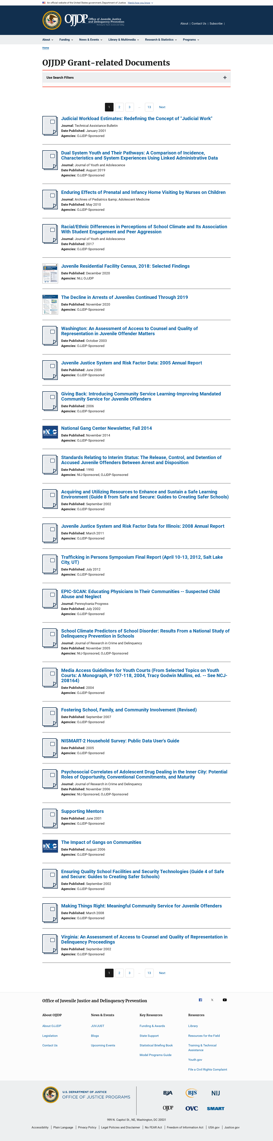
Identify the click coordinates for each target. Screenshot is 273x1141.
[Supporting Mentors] (50, 827)
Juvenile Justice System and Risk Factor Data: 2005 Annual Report (131, 363)
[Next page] (164, 107)
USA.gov (213, 1127)
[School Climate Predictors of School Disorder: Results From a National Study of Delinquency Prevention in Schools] (50, 647)
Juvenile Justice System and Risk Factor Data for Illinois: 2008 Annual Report (142, 526)
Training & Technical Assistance (202, 1047)
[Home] (94, 20)
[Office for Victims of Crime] (192, 1111)
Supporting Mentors (82, 811)
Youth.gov (195, 1060)
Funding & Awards (152, 1026)
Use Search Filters (60, 77)
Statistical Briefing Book (156, 1045)
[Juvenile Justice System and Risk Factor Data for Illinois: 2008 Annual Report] (50, 542)
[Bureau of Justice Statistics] (192, 1098)
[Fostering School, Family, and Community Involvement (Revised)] (50, 726)
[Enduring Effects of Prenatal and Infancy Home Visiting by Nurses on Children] (50, 208)
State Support (149, 1036)
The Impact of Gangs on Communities (101, 842)
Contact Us (199, 23)
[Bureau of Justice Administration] (168, 1096)
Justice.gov (231, 1127)
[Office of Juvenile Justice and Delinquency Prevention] (168, 1111)
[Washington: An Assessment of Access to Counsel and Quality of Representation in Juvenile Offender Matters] (50, 344)
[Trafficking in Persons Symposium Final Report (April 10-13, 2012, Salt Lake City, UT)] (50, 573)
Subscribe (216, 23)
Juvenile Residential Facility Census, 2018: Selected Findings (125, 266)
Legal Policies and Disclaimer (120, 1127)
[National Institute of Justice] (216, 1096)
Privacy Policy (87, 1127)
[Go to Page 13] (149, 107)
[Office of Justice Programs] (52, 20)
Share (230, 26)
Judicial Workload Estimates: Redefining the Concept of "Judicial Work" (136, 118)
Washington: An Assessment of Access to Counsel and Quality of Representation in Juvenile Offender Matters (129, 331)
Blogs (95, 1036)
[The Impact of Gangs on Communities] (50, 847)
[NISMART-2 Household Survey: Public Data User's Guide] (50, 757)
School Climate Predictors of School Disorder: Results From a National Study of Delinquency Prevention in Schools (145, 633)
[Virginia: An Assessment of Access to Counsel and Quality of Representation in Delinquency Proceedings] (50, 953)
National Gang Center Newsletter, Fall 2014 (106, 428)
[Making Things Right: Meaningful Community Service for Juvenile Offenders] (50, 922)
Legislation (50, 1036)
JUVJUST (97, 1026)
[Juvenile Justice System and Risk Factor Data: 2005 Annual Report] (50, 379)
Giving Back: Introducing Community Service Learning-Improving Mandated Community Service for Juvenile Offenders (141, 396)
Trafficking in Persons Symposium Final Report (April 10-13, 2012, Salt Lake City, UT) (142, 559)
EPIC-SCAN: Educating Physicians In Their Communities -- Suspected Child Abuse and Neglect (140, 594)
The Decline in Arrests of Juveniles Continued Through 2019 (124, 297)
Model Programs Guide (155, 1055)
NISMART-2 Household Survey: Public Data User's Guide (120, 741)
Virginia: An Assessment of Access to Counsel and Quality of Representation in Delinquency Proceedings (144, 939)
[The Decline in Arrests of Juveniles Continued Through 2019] (50, 305)
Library (193, 1026)
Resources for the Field (204, 1036)
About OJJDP (51, 1026)
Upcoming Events (103, 1045)
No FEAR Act (153, 1127)
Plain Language (63, 1127)
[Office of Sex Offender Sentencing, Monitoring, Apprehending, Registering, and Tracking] (215, 1110)
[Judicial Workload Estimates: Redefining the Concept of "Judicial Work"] (50, 134)
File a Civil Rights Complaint (207, 1069)
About (184, 23)
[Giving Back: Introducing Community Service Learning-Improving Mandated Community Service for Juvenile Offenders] (50, 410)
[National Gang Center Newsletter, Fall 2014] (50, 433)
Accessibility (40, 1127)
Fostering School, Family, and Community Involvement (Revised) (129, 710)
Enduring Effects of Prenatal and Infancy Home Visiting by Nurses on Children (143, 192)
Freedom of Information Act (185, 1127)
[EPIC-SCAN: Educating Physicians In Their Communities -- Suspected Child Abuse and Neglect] (50, 607)
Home (45, 47)
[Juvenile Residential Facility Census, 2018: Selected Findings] (50, 274)
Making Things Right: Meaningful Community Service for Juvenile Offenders (141, 906)
